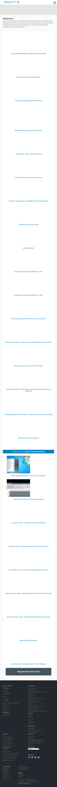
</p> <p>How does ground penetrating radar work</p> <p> (18, 119)
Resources (6, 747)
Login (19, 772)
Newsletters (31, 728)
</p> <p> (18, 237)
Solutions (31, 686)
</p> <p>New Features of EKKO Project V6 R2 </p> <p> (18, 66)
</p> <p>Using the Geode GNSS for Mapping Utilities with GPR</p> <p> (18, 42)
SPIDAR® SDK (6, 705)
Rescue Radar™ (7, 710)
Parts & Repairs (7, 741)
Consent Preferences (24, 783)
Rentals (30, 715)
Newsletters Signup (33, 732)
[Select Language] (33, 749)
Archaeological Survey (34, 702)
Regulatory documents (9, 757)
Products (6, 688)
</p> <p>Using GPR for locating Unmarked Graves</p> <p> (18, 166)
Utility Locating (32, 688)
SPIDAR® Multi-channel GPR (10, 703)
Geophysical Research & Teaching (37, 711)
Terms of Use (22, 766)
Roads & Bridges (32, 690)
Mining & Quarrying (33, 707)
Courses (31, 723)
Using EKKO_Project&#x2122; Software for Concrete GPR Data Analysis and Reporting (18, 378)
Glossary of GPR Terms (9, 758)
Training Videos (7, 736)
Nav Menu (54, 2)
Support (5, 734)
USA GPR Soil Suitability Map (11, 753)
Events (30, 745)
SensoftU (31, 719)
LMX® (4, 697)
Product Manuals (7, 738)
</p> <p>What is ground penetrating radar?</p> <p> (18, 284)
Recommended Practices (10, 755)
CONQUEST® (6, 707)
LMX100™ (6, 699)
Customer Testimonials (34, 743)
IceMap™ (5, 708)
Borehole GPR (7, 694)
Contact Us (31, 738)
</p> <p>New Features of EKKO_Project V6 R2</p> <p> (18, 89)
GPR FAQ (5, 749)
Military (30, 704)
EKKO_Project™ (7, 715)
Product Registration (8, 743)
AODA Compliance (23, 769)
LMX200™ (6, 701)
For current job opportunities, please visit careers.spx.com (36, 740)
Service (30, 713)
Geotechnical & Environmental (36, 698)
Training (30, 717)
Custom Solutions (33, 709)
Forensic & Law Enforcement (36, 705)
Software (6, 712)
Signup (5, 769)
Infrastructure (32, 695)
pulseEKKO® (6, 692)
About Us (31, 734)
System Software (7, 740)
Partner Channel (7, 745)
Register (20, 773)
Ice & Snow (31, 696)
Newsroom (31, 726)
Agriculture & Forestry (34, 700)
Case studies (6, 751)
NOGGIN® (5, 690)
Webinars (31, 721)
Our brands (31, 736)
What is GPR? (7, 686)
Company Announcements (35, 730)
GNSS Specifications (8, 760)
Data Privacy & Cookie (24, 768)
